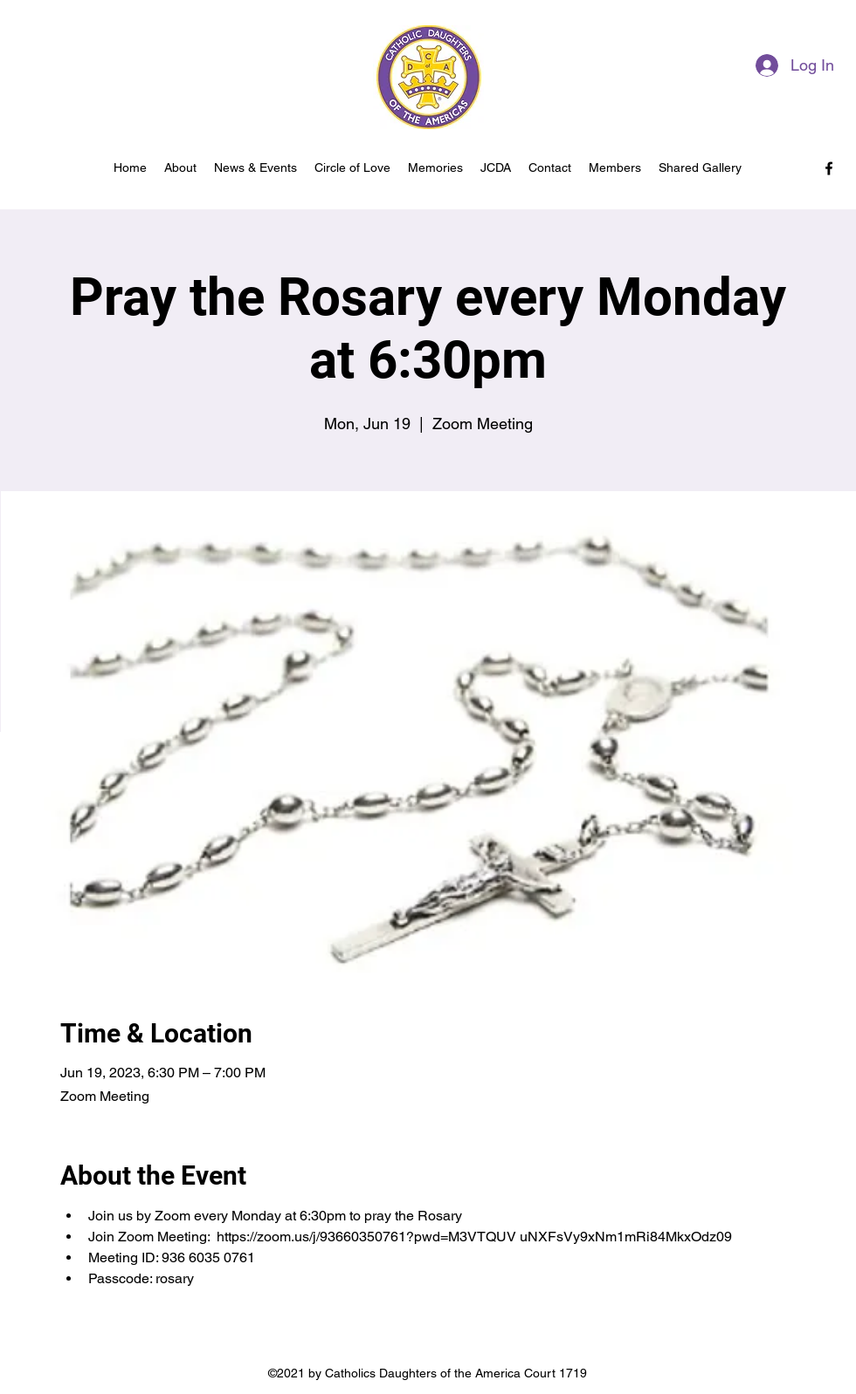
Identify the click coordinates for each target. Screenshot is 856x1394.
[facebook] (829, 168)
